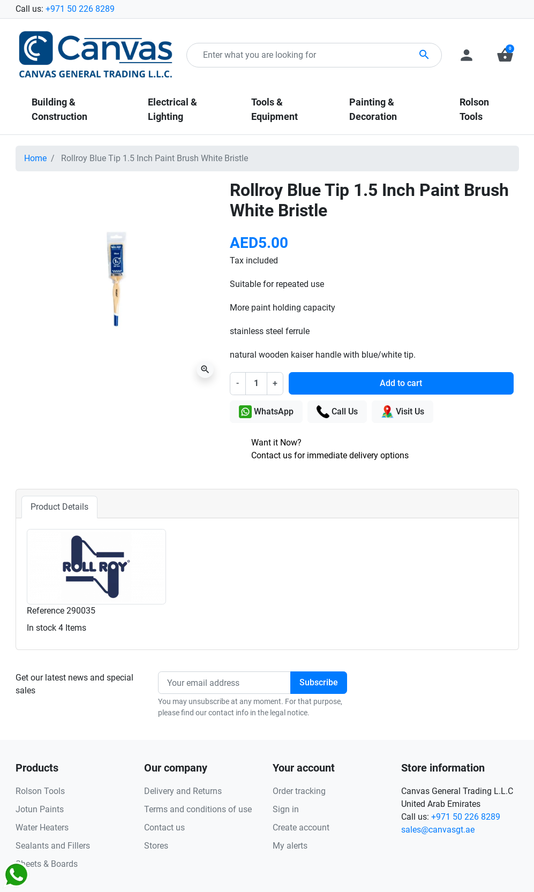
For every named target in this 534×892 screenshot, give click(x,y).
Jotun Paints (40, 809)
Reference (45, 611)
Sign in (286, 809)
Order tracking (299, 791)
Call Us (337, 411)
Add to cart (401, 383)
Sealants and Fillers (53, 846)
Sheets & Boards (47, 864)
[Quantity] (256, 383)
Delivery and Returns (183, 791)
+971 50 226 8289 (80, 9)
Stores (156, 846)
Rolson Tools (40, 791)
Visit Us (402, 411)
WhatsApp (266, 411)
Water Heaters (42, 827)
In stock (41, 628)
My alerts (290, 846)
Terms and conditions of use (198, 809)
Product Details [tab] (59, 507)
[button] (505, 55)
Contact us (164, 827)
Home (35, 158)
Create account (301, 827)
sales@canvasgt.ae (438, 830)
